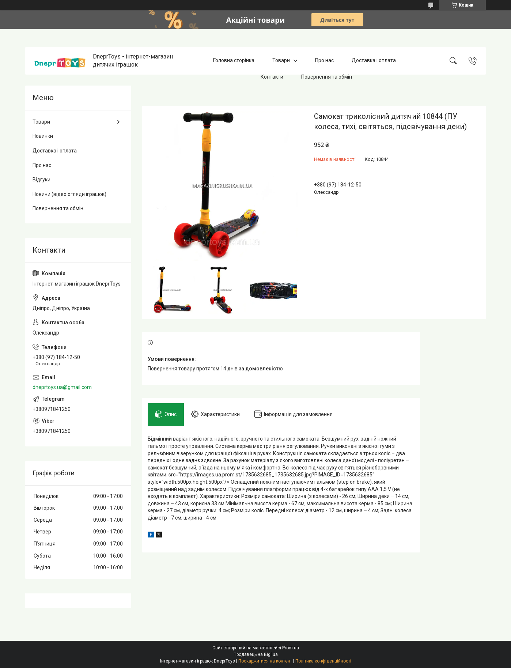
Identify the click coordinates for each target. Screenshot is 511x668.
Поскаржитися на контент (265, 661)
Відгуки (41, 179)
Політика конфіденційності (323, 661)
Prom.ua (290, 647)
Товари (281, 61)
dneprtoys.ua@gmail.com (62, 387)
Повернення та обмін (326, 77)
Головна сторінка (233, 61)
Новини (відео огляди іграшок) (69, 194)
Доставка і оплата (374, 61)
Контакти (272, 77)
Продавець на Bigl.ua (256, 654)
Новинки (43, 136)
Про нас (324, 61)
